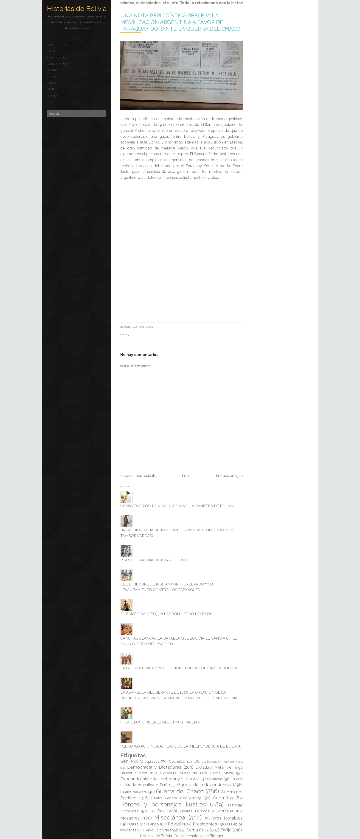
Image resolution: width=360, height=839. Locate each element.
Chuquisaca (57, 45)
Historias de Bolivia (77, 9)
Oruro (52, 70)
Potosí (52, 82)
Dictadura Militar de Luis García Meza (196, 773)
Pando (52, 95)
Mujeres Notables (224, 817)
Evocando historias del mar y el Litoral (159, 778)
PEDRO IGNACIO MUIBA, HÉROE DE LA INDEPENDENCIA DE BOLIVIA (180, 746)
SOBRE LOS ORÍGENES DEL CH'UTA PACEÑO (160, 722)
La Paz (52, 51)
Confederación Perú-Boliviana (222, 761)
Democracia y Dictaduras (154, 767)
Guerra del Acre (133, 792)
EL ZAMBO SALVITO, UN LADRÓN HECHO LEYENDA (166, 614)
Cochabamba (57, 64)
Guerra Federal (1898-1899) (176, 798)
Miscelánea (169, 817)
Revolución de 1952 (161, 830)
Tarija (52, 76)
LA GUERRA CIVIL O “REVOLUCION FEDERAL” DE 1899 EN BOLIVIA (178, 668)
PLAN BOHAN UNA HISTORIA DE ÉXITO (155, 560)
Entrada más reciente (138, 475)
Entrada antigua (229, 475)
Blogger (216, 836)
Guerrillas (223, 797)
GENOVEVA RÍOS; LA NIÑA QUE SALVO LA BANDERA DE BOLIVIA (177, 506)
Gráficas (216, 779)
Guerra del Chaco (143, 326)
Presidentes (205, 823)
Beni (50, 89)
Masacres (130, 817)
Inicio (186, 475)
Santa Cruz (56, 57)
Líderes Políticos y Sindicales (206, 811)
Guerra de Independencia (204, 784)
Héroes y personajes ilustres (163, 804)
